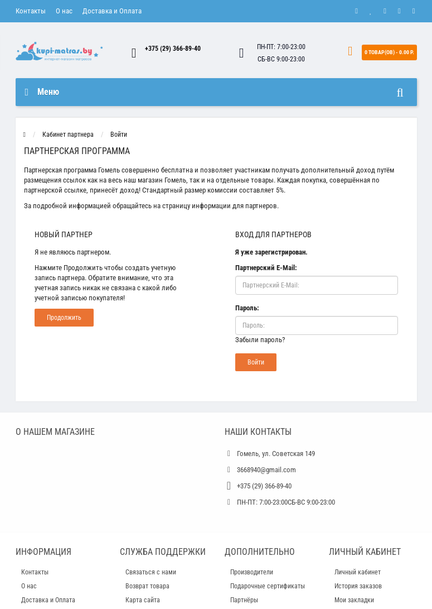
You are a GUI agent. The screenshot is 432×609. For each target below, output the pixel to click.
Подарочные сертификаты (267, 586)
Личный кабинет (357, 572)
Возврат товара (147, 586)
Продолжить (64, 318)
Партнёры (244, 600)
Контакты (31, 11)
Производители (251, 572)
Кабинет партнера (68, 134)
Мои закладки (354, 600)
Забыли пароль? (260, 339)
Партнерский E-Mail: (266, 267)
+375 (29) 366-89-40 (173, 48)
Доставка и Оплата (112, 11)
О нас (64, 11)
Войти (118, 134)
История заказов (358, 586)
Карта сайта (142, 600)
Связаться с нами (150, 572)
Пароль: (247, 308)
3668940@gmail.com (266, 470)
